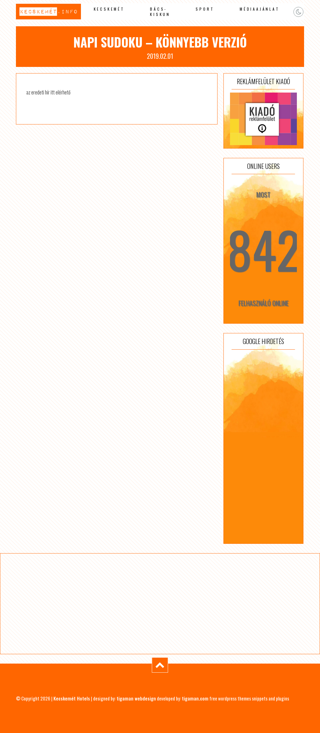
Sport (205, 9)
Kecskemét (109, 9)
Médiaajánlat (260, 9)
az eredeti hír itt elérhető (48, 92)
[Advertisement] (263, 446)
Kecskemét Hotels (71, 698)
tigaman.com (195, 698)
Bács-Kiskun (160, 11)
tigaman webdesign (136, 698)
